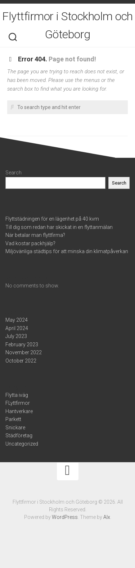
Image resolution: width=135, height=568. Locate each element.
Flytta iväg (16, 395)
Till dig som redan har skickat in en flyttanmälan (59, 227)
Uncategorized (21, 444)
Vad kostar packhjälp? (30, 243)
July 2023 (16, 336)
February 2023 (21, 344)
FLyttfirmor (17, 403)
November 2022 (23, 352)
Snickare (15, 427)
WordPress (65, 517)
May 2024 (16, 320)
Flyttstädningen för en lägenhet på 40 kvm (52, 219)
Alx (106, 517)
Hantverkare (19, 411)
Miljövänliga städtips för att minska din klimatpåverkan (66, 251)
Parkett (13, 419)
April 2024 (16, 328)
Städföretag (18, 435)
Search (13, 172)
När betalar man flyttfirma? (35, 235)
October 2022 (20, 361)
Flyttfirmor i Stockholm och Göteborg (67, 25)
